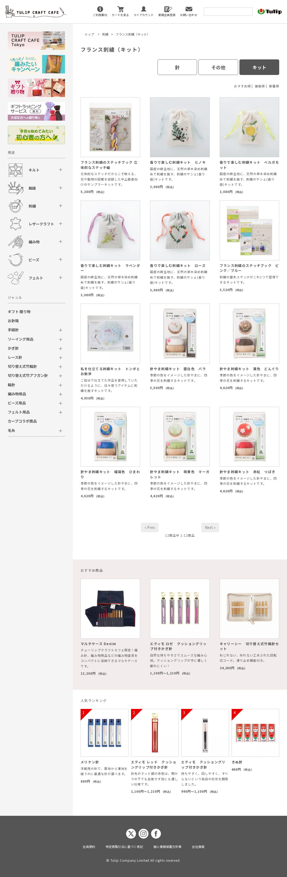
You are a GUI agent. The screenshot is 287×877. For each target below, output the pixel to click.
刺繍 (105, 34)
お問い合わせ (188, 15)
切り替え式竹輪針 (22, 366)
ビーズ (34, 259)
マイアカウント (144, 15)
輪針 (11, 384)
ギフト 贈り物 (19, 311)
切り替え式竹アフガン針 (28, 375)
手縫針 (13, 329)
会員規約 (89, 846)
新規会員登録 (166, 15)
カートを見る (120, 15)
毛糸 (11, 430)
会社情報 (198, 846)
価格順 (260, 86)
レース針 (15, 357)
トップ (89, 34)
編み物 (34, 241)
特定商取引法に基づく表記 (124, 846)
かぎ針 (13, 348)
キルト (34, 169)
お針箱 (13, 320)
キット (259, 67)
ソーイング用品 (20, 339)
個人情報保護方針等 (167, 846)
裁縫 (32, 188)
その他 (218, 67)
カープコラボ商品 (22, 421)
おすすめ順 (242, 86)
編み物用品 (17, 393)
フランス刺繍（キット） (133, 34)
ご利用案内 (100, 15)
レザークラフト (41, 223)
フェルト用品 (19, 412)
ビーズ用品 (17, 402)
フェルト (36, 277)
